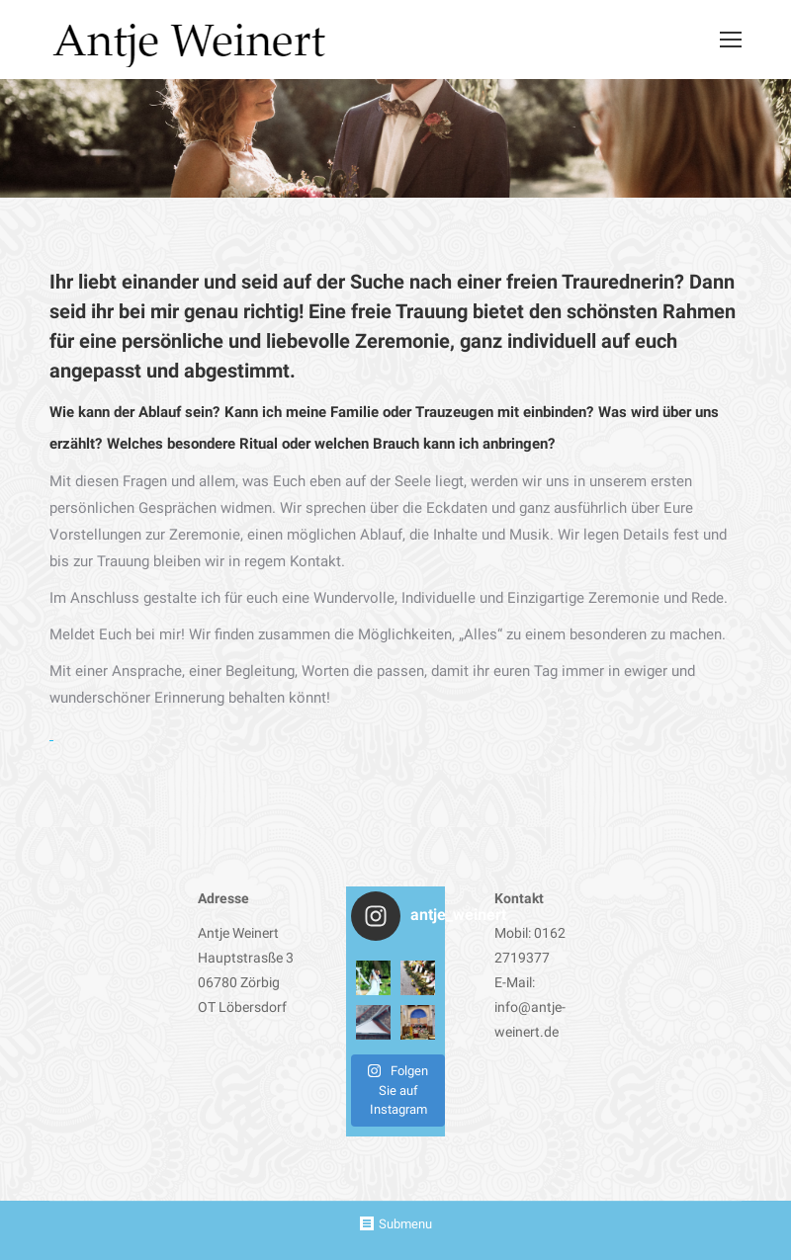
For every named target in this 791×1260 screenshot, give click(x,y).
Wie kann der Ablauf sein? (134, 412)
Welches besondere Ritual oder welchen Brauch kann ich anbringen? (331, 444)
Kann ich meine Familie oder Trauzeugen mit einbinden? (408, 412)
